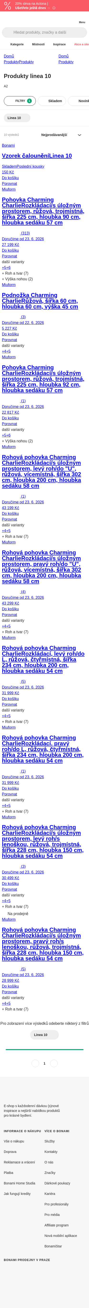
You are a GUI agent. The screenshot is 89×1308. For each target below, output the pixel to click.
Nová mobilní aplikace (61, 1236)
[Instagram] (81, 1088)
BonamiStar (53, 1246)
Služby (50, 1141)
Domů (9, 56)
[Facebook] (70, 1088)
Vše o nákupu (14, 1141)
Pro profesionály (57, 1204)
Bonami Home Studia (19, 1183)
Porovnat (9, 183)
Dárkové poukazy (57, 1183)
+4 (4, 351)
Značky (50, 1173)
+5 (4, 267)
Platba (8, 1173)
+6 (8, 267)
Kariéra (50, 1194)
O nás (49, 1162)
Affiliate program (57, 1225)
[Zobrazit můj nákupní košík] (72, 18)
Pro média (52, 1215)
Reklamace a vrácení (19, 1162)
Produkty (26, 61)
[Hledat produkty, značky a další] (50, 32)
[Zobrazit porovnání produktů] (63, 18)
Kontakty (51, 1152)
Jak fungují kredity (17, 1194)
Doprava (10, 1152)
